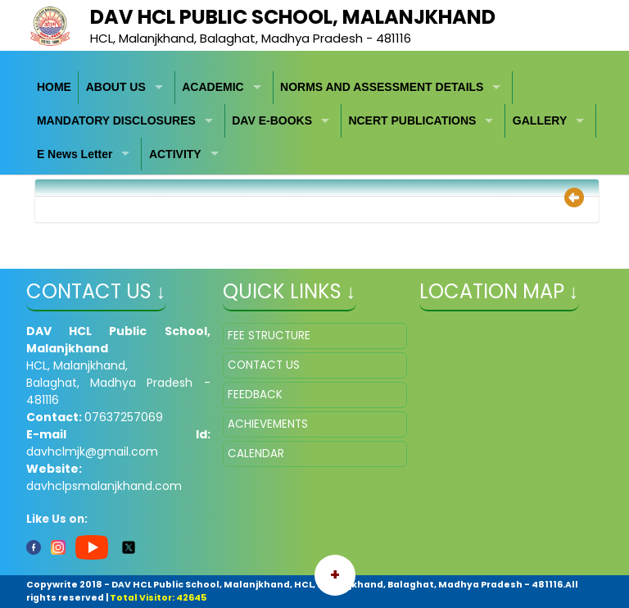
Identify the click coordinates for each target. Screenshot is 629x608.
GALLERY (540, 120)
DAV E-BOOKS (272, 120)
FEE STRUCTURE (269, 335)
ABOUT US (116, 86)
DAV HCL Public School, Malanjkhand (293, 16)
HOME (54, 86)
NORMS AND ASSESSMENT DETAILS (381, 86)
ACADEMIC (212, 86)
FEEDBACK (255, 394)
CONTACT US (264, 365)
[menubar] (315, 121)
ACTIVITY (175, 154)
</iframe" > (511, 405)
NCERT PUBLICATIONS (412, 120)
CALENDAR (256, 453)
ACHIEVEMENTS (268, 424)
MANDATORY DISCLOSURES (116, 120)
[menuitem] (54, 88)
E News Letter (75, 154)
